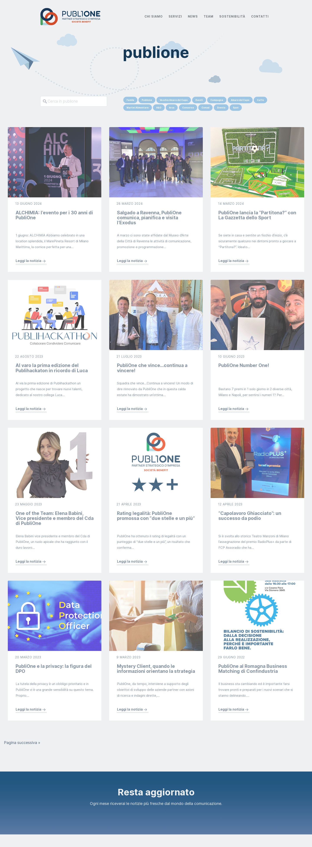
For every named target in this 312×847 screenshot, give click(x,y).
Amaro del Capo (240, 100)
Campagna (216, 100)
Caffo (260, 100)
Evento (221, 107)
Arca (171, 107)
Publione (147, 100)
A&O (158, 107)
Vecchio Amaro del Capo (174, 100)
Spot (236, 107)
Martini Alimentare (138, 107)
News (193, 16)
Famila (130, 100)
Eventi (199, 100)
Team (208, 16)
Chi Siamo (154, 16)
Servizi (175, 16)
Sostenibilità (232, 16)
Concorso (188, 107)
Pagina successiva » (22, 755)
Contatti (260, 16)
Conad (205, 107)
